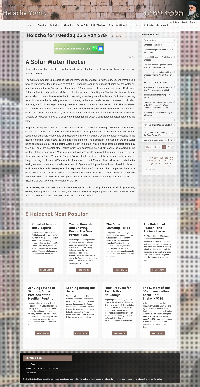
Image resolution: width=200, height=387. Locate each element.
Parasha (42, 25)
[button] (79, 48)
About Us (68, 25)
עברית (170, 22)
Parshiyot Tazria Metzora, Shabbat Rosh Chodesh (160, 126)
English (177, 22)
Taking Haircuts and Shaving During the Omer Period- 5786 (160, 133)
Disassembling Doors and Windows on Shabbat (160, 51)
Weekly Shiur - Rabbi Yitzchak (91, 25)
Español (185, 22)
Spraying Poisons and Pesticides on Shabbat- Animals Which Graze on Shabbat (160, 75)
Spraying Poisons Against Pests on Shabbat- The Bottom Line (160, 66)
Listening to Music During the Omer (160, 140)
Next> (148, 147)
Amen (160, 120)
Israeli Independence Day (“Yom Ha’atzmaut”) (160, 96)
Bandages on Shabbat (160, 45)
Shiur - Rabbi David (118, 25)
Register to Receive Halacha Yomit (152, 25)
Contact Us (55, 25)
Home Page (30, 364)
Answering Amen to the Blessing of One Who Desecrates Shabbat (160, 88)
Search (30, 25)
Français (193, 22)
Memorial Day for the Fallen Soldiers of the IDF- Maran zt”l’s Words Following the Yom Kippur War (160, 105)
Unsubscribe (31, 373)
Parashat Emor (160, 40)
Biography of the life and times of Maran (42, 368)
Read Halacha (46, 270)
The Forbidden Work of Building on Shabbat (160, 58)
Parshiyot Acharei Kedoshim (160, 82)
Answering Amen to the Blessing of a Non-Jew (160, 113)
